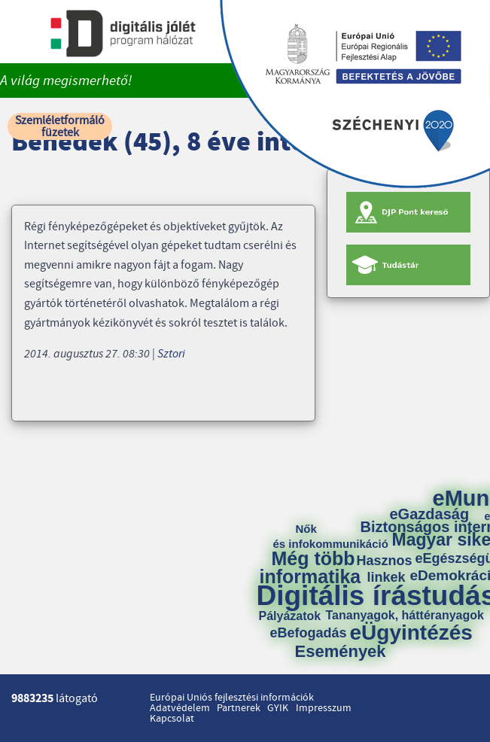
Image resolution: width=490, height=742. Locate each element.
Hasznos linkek (389, 569)
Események (340, 651)
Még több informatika (310, 567)
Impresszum (324, 708)
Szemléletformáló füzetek (60, 126)
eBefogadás (308, 633)
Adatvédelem (180, 708)
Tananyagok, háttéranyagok (405, 616)
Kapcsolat (172, 718)
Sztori (171, 353)
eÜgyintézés (411, 632)
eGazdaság (430, 514)
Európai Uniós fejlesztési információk (232, 697)
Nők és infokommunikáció (330, 536)
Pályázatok (290, 616)
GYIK (277, 708)
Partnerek (238, 708)
